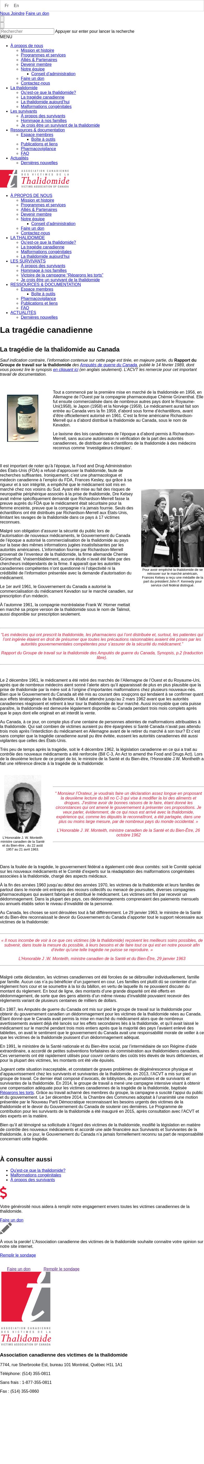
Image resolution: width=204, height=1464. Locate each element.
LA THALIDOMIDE (27, 237)
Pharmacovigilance (38, 148)
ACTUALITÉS (23, 312)
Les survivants (23, 111)
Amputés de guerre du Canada (108, 365)
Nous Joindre (12, 13)
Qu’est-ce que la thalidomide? (48, 92)
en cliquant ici (65, 369)
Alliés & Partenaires (39, 59)
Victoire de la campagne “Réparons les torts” (62, 275)
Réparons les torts (17, 1092)
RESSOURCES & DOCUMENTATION (45, 284)
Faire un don (37, 13)
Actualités (19, 158)
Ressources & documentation (37, 130)
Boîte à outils (43, 139)
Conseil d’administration (53, 74)
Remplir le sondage (18, 1255)
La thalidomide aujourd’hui (45, 102)
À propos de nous (26, 45)
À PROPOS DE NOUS (31, 195)
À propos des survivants (43, 116)
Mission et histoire (37, 50)
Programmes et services (43, 55)
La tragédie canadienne (42, 97)
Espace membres (37, 134)
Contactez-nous (35, 83)
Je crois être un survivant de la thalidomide (60, 125)
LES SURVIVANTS (28, 261)
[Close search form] (2, 25)
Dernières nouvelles (39, 163)
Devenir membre (36, 64)
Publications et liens (39, 144)
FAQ (25, 153)
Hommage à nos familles (44, 120)
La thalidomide (24, 88)
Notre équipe (33, 69)
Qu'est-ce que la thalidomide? (37, 1170)
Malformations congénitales (46, 106)
